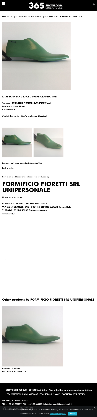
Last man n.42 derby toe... (15, 372)
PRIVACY (56, 394)
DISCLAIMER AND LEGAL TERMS (36, 394)
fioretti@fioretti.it (39, 210)
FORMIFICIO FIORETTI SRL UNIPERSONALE (31, 103)
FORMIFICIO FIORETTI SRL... (12, 368)
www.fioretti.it (8, 214)
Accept (72, 414)
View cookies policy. (58, 414)
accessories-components (28, 17)
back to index (7, 168)
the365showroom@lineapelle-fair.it (57, 404)
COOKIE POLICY (68, 394)
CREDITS (81, 394)
